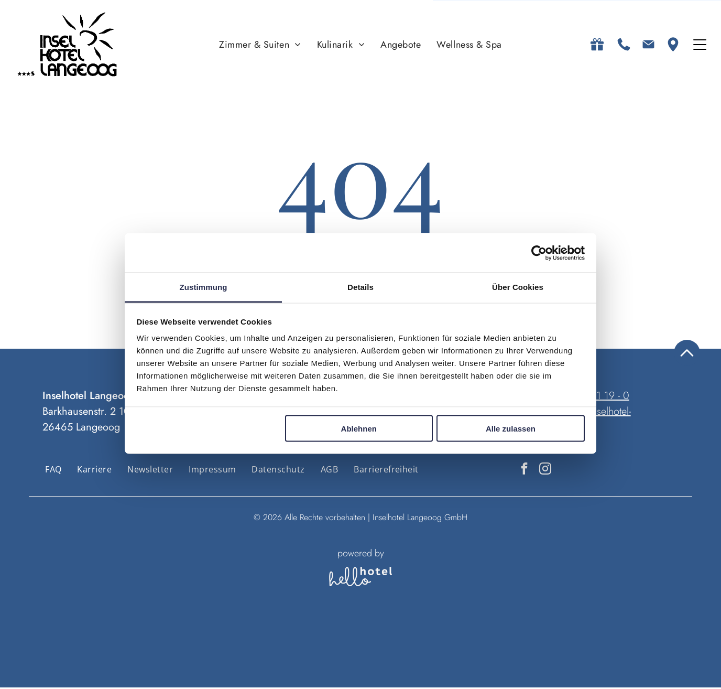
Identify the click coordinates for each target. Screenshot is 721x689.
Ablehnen (359, 429)
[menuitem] (260, 45)
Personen (360, 644)
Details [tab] (360, 288)
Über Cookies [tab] (517, 288)
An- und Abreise (225, 644)
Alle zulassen (511, 429)
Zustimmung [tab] (203, 288)
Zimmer (397, 644)
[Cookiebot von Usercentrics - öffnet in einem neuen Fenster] (539, 254)
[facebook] (524, 471)
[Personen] (360, 665)
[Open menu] (699, 45)
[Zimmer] (400, 665)
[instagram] (545, 471)
